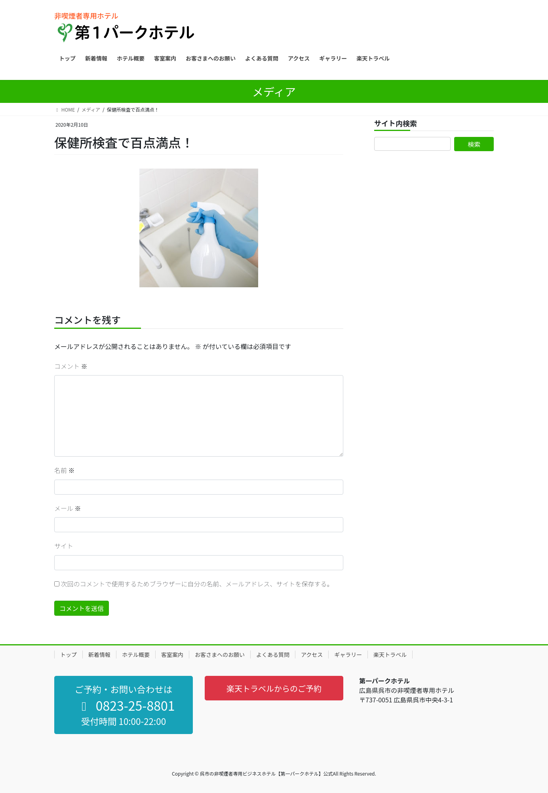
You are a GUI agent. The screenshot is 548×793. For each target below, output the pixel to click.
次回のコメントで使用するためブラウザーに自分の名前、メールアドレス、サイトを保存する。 (197, 583)
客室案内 (172, 654)
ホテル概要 (136, 654)
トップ (68, 654)
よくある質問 (272, 654)
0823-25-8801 (125, 705)
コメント (71, 366)
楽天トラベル (390, 654)
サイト (63, 545)
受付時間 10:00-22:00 (123, 721)
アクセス (312, 654)
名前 (64, 470)
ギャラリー (348, 654)
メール (67, 508)
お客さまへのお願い (220, 654)
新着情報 (99, 654)
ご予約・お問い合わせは (123, 689)
